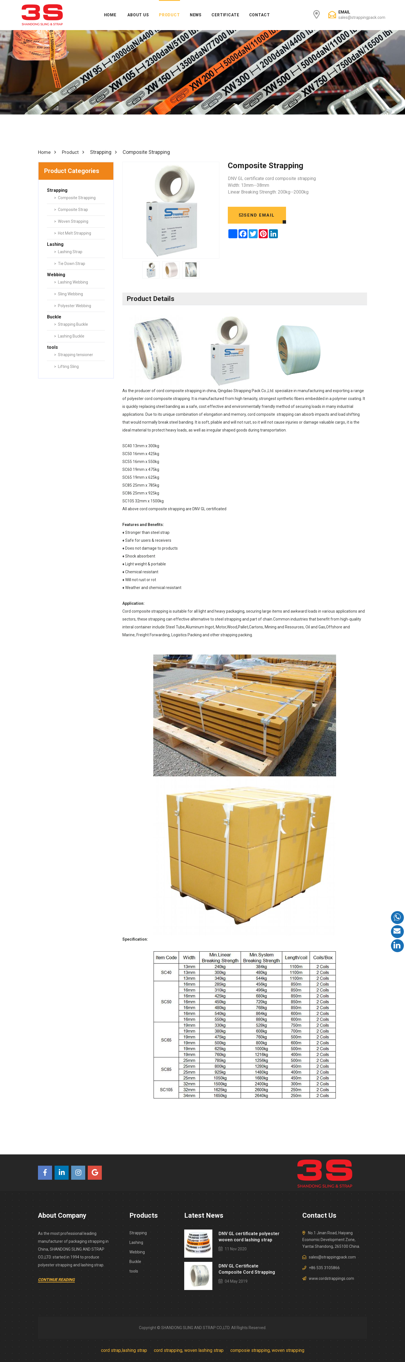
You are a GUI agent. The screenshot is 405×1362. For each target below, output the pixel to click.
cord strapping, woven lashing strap (189, 1350)
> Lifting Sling (66, 366)
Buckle (135, 1261)
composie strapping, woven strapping (267, 1350)
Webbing (137, 1251)
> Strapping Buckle (71, 324)
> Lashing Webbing (71, 282)
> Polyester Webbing (72, 305)
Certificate (225, 15)
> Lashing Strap (68, 251)
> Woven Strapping (71, 221)
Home (110, 15)
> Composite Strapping (75, 197)
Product (169, 15)
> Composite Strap (71, 209)
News (196, 15)
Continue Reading (56, 1279)
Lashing (136, 1242)
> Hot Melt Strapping (72, 233)
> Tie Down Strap (69, 263)
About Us (138, 15)
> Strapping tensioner (73, 354)
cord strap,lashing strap (124, 1350)
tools (133, 1271)
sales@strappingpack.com (361, 17)
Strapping (138, 1232)
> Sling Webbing (68, 293)
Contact (259, 15)
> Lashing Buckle (69, 336)
